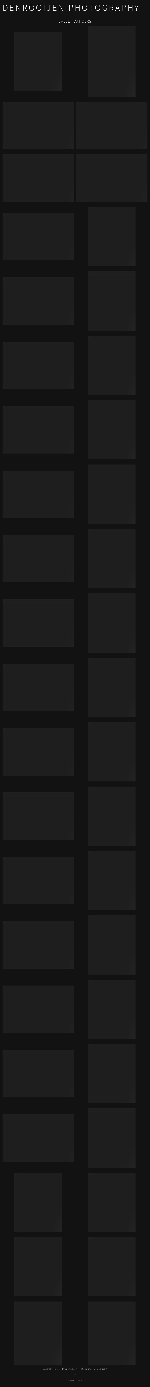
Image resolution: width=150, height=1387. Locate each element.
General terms (50, 1369)
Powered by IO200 (75, 1380)
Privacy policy (69, 1369)
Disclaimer (87, 1369)
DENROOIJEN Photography (71, 7)
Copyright (102, 1369)
